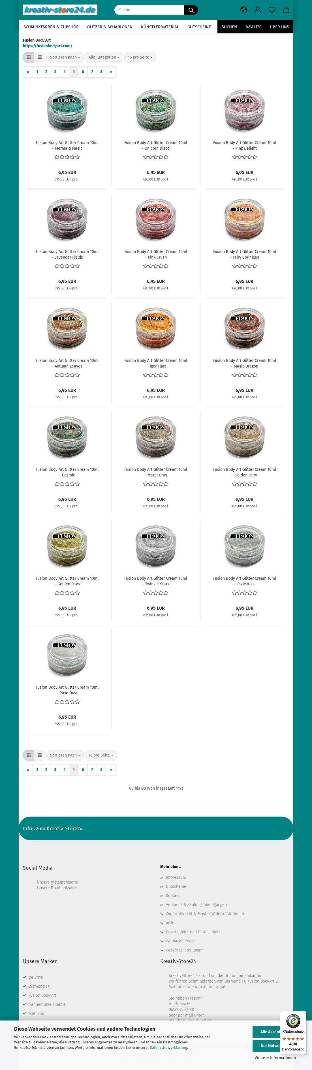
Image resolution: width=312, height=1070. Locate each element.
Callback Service (181, 941)
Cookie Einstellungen (185, 950)
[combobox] (65, 57)
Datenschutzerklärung (168, 1047)
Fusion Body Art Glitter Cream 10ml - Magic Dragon (244, 363)
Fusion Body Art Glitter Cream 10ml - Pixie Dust (67, 690)
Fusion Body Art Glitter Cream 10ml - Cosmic (67, 472)
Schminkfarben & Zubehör (51, 26)
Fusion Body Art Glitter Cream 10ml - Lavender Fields (67, 254)
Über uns (279, 26)
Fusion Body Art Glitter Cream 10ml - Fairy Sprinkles (244, 254)
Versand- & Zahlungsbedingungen (196, 904)
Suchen (229, 26)
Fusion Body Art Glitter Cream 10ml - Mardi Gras (155, 472)
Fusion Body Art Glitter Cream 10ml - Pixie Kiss (244, 581)
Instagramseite (64, 882)
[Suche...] (191, 10)
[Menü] (303, 1014)
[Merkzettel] (272, 10)
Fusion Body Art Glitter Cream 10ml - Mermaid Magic (67, 145)
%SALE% (253, 26)
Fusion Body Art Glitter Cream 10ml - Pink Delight (244, 145)
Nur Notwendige (275, 1045)
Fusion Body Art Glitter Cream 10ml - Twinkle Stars (155, 581)
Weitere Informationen (275, 1058)
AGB (169, 923)
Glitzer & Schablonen (110, 26)
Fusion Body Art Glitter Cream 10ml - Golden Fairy (244, 472)
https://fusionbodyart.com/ (47, 46)
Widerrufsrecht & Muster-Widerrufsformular (205, 914)
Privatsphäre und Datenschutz (193, 932)
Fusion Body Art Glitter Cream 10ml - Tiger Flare (155, 363)
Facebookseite (64, 888)
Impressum (176, 877)
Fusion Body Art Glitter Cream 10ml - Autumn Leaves (67, 363)
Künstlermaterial (160, 26)
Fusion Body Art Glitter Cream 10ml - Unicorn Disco (155, 145)
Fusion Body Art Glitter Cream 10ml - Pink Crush (155, 254)
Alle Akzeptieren (275, 1032)
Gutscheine (199, 26)
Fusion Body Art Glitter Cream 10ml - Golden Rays (67, 581)
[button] (244, 10)
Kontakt (173, 895)
